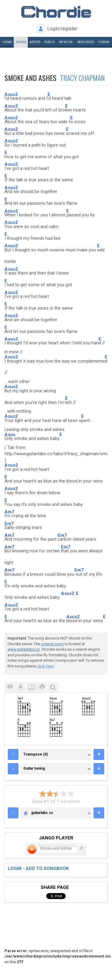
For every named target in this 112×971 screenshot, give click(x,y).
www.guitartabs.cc (23, 649)
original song (52, 644)
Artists (35, 42)
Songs (21, 42)
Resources (85, 42)
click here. (45, 666)
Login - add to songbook (38, 868)
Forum (103, 42)
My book (66, 42)
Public (49, 42)
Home (7, 42)
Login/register (62, 28)
